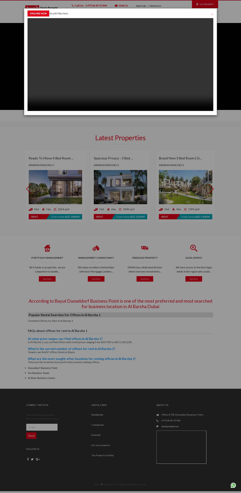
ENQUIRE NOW (38, 13)
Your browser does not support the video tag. (120, 64)
